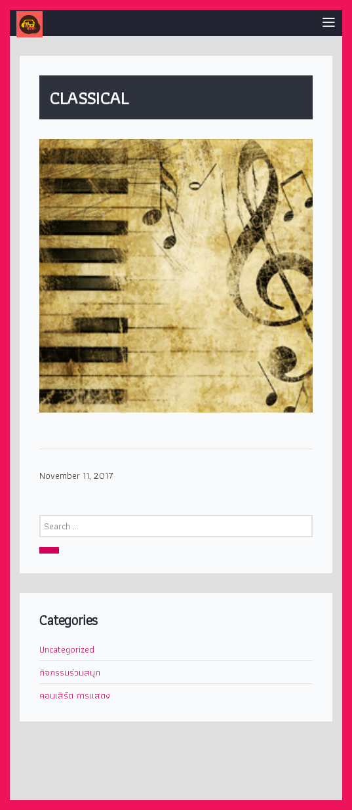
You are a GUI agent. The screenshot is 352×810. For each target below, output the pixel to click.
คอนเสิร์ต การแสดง (74, 695)
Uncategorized (66, 649)
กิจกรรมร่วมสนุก (69, 672)
